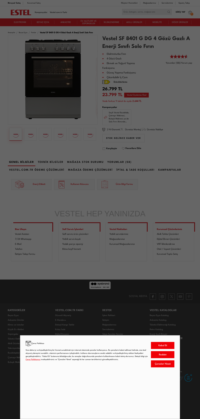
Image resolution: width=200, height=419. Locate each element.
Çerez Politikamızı (33, 360)
